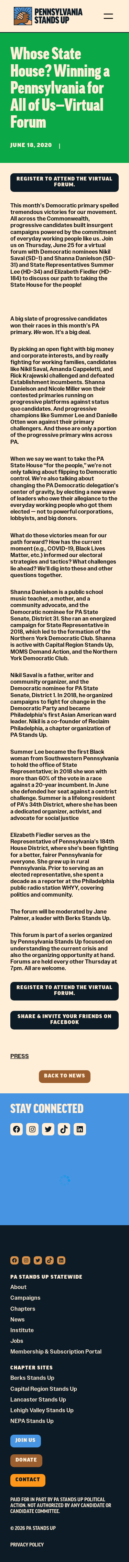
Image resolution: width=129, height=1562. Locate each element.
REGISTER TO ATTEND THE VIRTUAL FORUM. (64, 182)
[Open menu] (108, 16)
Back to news (64, 1076)
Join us (25, 1440)
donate (26, 1460)
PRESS (19, 1056)
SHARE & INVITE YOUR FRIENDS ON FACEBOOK (64, 1019)
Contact (27, 1480)
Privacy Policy (27, 1545)
